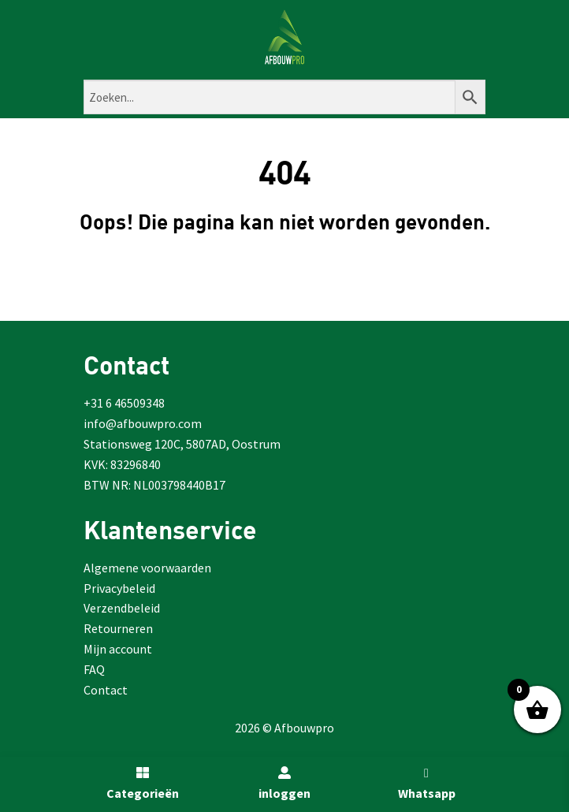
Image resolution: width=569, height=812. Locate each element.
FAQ (94, 669)
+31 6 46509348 (124, 403)
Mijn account (118, 649)
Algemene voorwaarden (147, 567)
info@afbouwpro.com (143, 423)
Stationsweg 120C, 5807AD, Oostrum (182, 444)
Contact (106, 690)
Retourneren (118, 628)
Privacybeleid (119, 588)
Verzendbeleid (122, 608)
